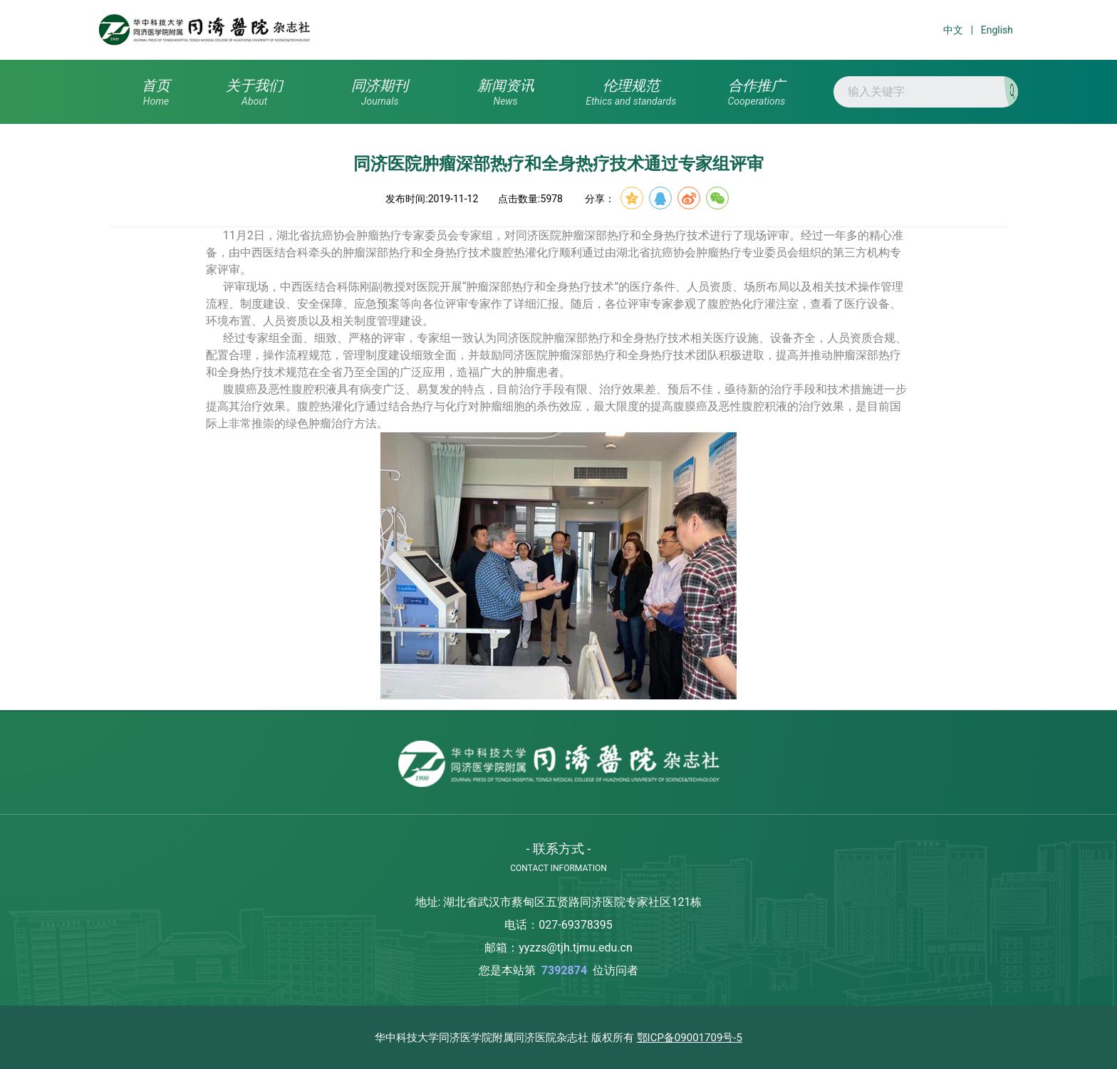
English (997, 30)
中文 (953, 30)
